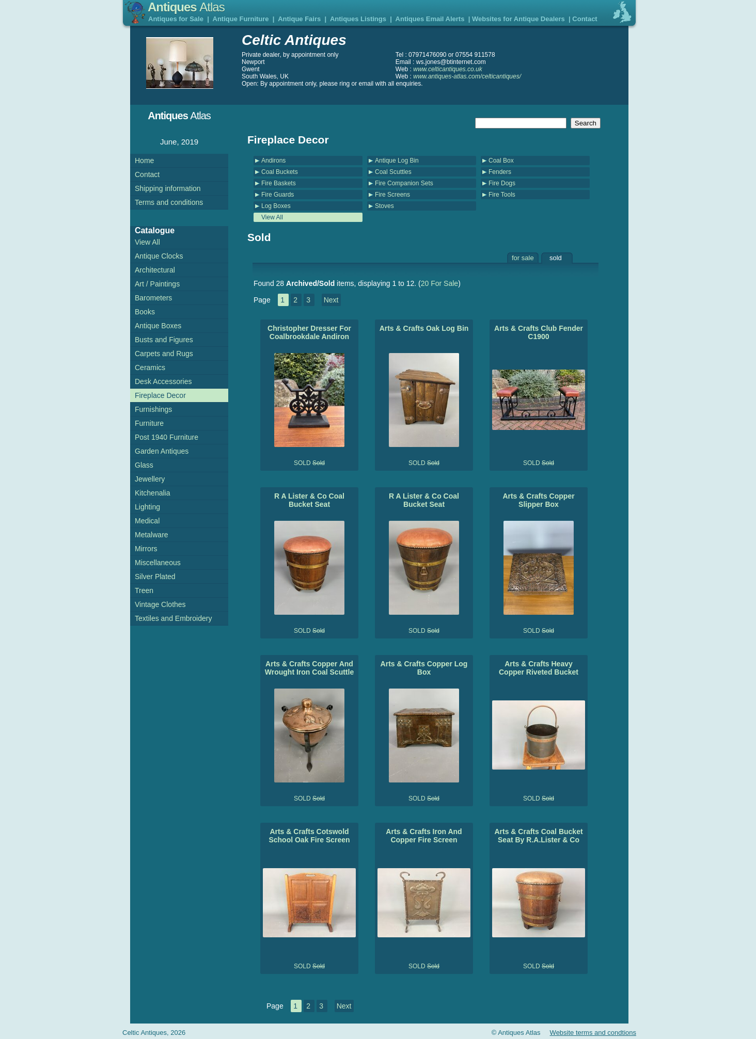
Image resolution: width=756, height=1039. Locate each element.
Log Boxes (276, 206)
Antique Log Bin (397, 160)
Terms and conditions (169, 202)
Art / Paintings (157, 284)
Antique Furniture (241, 19)
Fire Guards (277, 194)
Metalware (151, 535)
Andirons (273, 160)
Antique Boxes (158, 326)
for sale (523, 258)
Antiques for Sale (175, 19)
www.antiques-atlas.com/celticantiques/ (467, 76)
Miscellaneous (158, 562)
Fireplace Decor (160, 395)
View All (272, 217)
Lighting (147, 507)
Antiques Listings (358, 19)
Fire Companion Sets (404, 183)
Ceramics (150, 367)
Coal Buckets (279, 171)
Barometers (153, 298)
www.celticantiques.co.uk (447, 69)
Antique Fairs (299, 19)
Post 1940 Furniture (166, 437)
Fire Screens (392, 194)
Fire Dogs (502, 183)
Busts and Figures (164, 339)
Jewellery (150, 479)
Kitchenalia (152, 493)
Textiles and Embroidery (173, 618)
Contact (584, 19)
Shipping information (168, 188)
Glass (144, 465)
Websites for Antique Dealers (518, 19)
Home (144, 160)
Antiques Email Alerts (430, 19)
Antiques (186, 7)
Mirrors (146, 549)
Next (331, 300)
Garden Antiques (161, 451)
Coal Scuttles (393, 171)
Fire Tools (502, 194)
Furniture (149, 423)
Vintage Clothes (160, 604)
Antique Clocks (159, 256)
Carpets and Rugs (164, 353)
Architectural (155, 270)
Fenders (500, 171)
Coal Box (501, 160)
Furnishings (153, 409)
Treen (144, 590)
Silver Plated (155, 576)
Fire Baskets (278, 183)
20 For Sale (439, 283)
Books (145, 312)
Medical (147, 521)
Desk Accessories (163, 381)
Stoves (384, 206)
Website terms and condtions (593, 1032)
